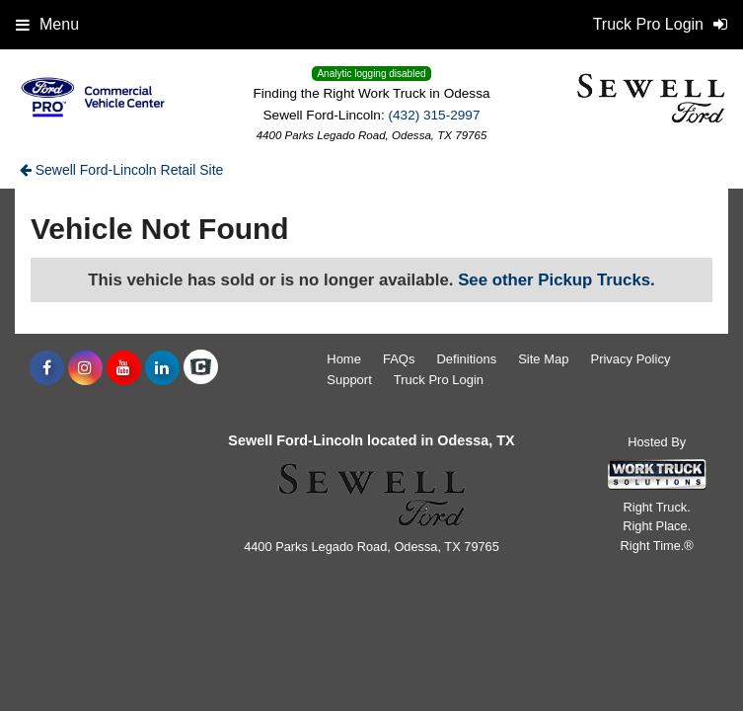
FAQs (399, 359)
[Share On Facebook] (47, 368)
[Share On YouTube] (124, 368)
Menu (47, 24)
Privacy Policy (630, 359)
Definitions (466, 359)
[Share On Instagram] (85, 368)
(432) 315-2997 (434, 115)
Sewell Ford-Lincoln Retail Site (122, 170)
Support (349, 379)
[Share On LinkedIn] (162, 368)
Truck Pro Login (438, 379)
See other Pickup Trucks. (556, 280)
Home (344, 359)
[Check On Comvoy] (201, 368)
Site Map (543, 359)
